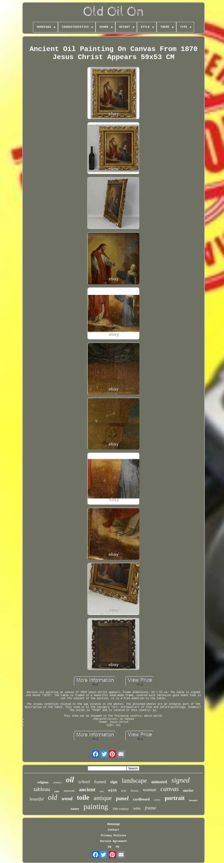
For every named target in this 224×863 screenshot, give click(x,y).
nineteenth (69, 790)
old (52, 797)
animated (159, 782)
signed (180, 780)
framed (100, 781)
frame (150, 807)
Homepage (113, 824)
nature (75, 808)
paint (56, 791)
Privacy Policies (113, 835)
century (57, 782)
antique (103, 798)
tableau (42, 789)
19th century (120, 808)
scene (157, 799)
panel (122, 798)
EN (109, 847)
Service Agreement (113, 841)
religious (43, 782)
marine (188, 790)
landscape (134, 780)
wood (66, 798)
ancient (87, 789)
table (137, 808)
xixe (123, 790)
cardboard (141, 799)
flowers (134, 790)
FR (117, 847)
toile (83, 797)
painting (96, 806)
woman (149, 789)
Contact (113, 829)
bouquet (193, 800)
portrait (175, 798)
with (112, 791)
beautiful (37, 799)
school (84, 781)
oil (70, 779)
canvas (170, 788)
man (102, 791)
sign (113, 781)
